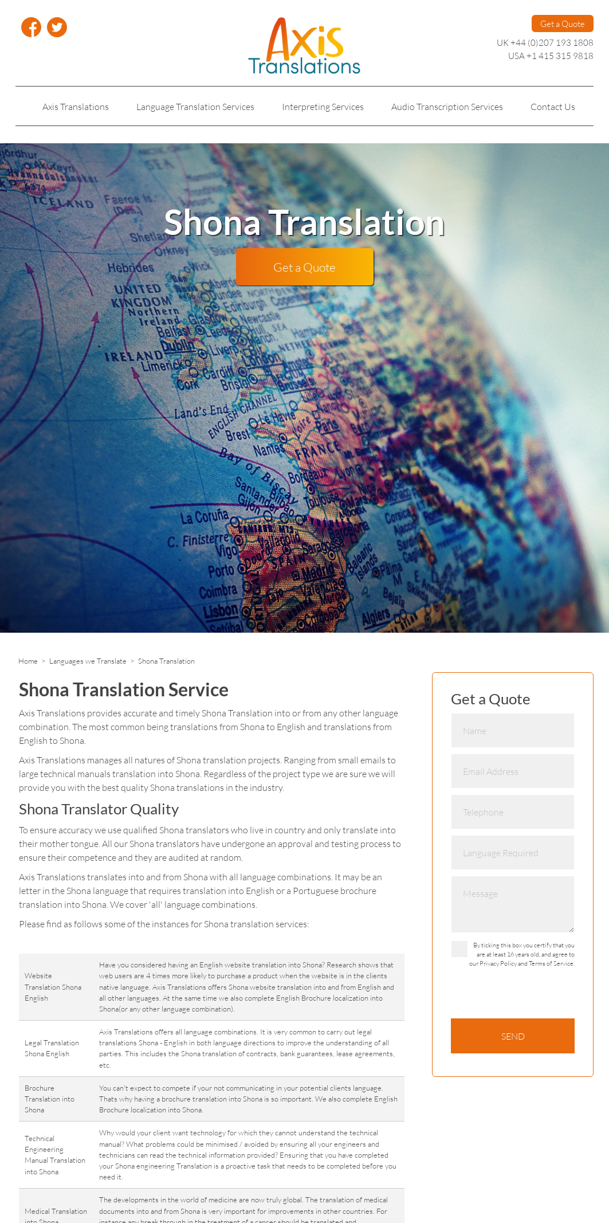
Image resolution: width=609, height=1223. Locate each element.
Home (28, 660)
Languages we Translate (88, 660)
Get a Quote (562, 23)
